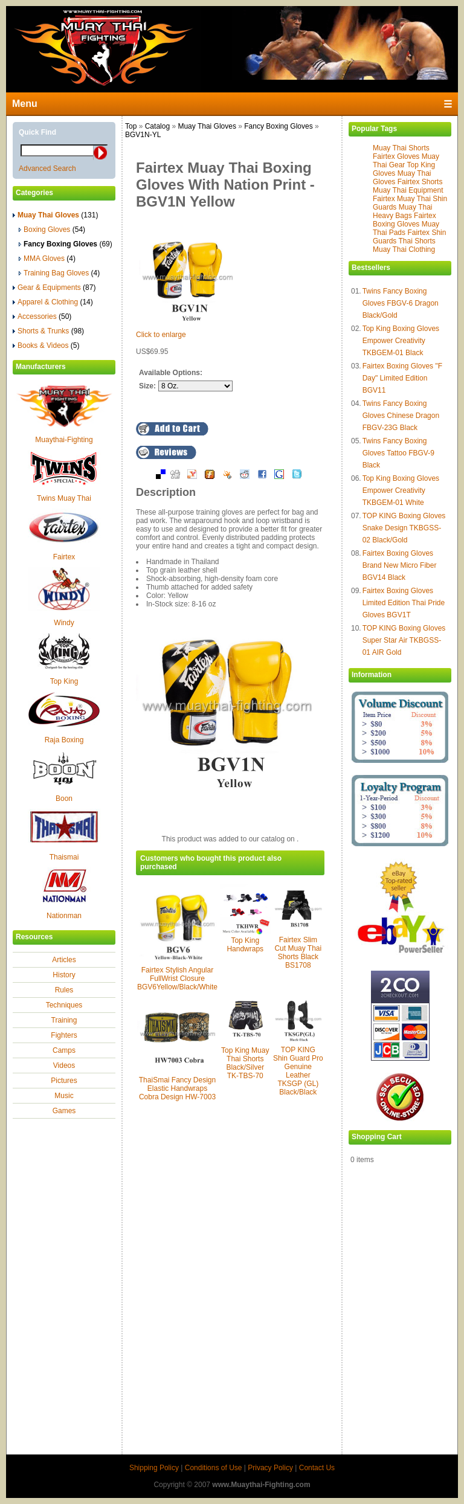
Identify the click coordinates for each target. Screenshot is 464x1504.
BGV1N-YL (143, 134)
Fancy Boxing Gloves (278, 126)
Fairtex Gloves (396, 156)
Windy (64, 623)
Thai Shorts (416, 241)
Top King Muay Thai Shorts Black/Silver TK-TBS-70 (245, 1063)
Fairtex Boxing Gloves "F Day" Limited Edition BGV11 (402, 378)
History (64, 975)
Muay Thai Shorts (401, 148)
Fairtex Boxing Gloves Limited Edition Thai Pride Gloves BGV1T (403, 602)
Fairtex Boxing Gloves (404, 219)
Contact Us (317, 1468)
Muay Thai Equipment (408, 190)
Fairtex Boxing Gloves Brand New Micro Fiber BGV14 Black (399, 565)
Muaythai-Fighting (63, 439)
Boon (64, 798)
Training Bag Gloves (59, 273)
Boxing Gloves (52, 229)
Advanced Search (47, 168)
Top (131, 126)
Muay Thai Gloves (207, 126)
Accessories (42, 316)
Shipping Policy (154, 1468)
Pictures (64, 1080)
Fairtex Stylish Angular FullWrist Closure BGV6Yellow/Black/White (177, 978)
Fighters (64, 1035)
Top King (64, 681)
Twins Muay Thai (64, 498)
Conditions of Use (213, 1468)
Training (64, 1020)
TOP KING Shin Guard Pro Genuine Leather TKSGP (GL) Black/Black (298, 1071)
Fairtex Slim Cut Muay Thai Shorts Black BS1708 (297, 952)
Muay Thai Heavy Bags (403, 211)
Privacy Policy (270, 1468)
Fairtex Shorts (420, 182)
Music (63, 1095)
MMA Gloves (47, 258)
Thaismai (64, 857)
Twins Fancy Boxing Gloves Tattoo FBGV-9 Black (398, 453)
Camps (64, 1050)
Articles (64, 960)
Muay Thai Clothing (404, 249)
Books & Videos (46, 345)
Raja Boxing (64, 740)
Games (64, 1111)
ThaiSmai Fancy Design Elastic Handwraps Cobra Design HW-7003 (177, 1088)
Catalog (157, 126)
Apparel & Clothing (53, 302)
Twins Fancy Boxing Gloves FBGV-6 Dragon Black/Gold (400, 303)
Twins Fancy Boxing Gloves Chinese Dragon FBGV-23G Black (400, 415)
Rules (64, 990)
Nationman (64, 915)
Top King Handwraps (245, 944)
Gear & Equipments (54, 287)
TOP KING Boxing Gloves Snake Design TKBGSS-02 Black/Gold (404, 528)
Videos (64, 1065)
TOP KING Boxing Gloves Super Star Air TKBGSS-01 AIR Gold (404, 640)
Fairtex (64, 557)
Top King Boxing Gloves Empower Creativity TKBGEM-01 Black (400, 340)
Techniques (64, 1005)
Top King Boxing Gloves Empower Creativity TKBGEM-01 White (400, 490)
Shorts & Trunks (48, 331)
